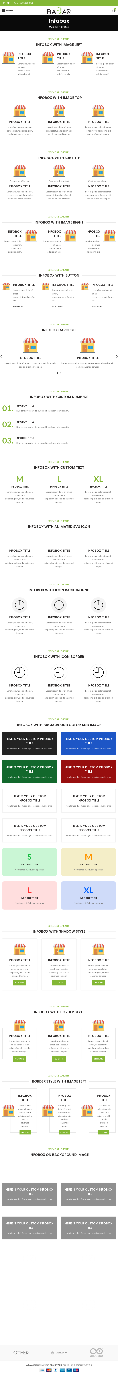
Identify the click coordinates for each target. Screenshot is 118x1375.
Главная (53, 27)
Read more (18, 306)
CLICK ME (19, 982)
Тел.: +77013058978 (23, 3)
